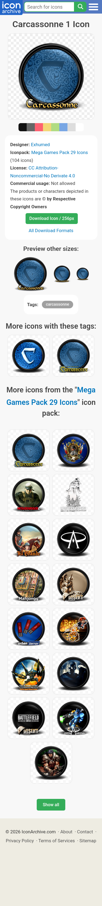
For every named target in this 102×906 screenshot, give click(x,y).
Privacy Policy (20, 840)
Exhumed (40, 144)
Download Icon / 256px (51, 218)
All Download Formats (51, 230)
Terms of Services (56, 840)
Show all (51, 804)
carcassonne (57, 304)
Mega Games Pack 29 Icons (59, 152)
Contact (85, 831)
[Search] (80, 7)
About (66, 831)
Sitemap (87, 840)
